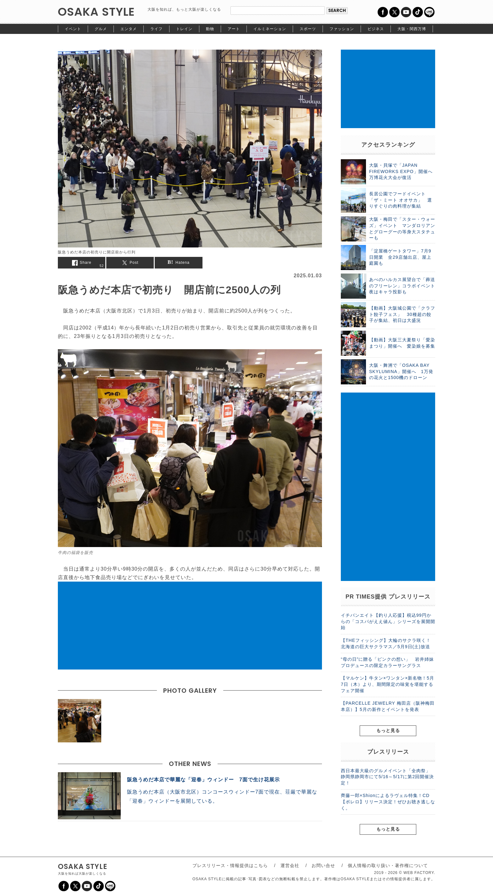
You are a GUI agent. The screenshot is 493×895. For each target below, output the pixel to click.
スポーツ (308, 29)
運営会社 (289, 865)
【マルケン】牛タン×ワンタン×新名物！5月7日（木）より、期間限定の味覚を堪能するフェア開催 (387, 684)
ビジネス (376, 29)
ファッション (342, 29)
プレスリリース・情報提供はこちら (230, 865)
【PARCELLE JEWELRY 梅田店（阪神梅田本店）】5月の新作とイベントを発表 (388, 706)
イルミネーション (269, 29)
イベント (73, 29)
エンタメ (128, 29)
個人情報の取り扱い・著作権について (388, 865)
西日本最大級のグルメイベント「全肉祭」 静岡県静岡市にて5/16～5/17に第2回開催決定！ (388, 776)
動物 (210, 29)
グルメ (101, 29)
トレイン (184, 29)
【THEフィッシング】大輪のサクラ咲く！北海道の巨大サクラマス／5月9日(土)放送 (386, 643)
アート (234, 29)
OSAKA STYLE (96, 12)
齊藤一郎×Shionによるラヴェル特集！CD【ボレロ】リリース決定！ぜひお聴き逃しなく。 (388, 801)
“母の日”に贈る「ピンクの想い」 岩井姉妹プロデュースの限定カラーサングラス (387, 662)
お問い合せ (323, 865)
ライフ (156, 29)
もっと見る (388, 730)
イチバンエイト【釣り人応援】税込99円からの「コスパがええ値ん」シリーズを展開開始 (388, 621)
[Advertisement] (190, 626)
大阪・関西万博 (411, 29)
